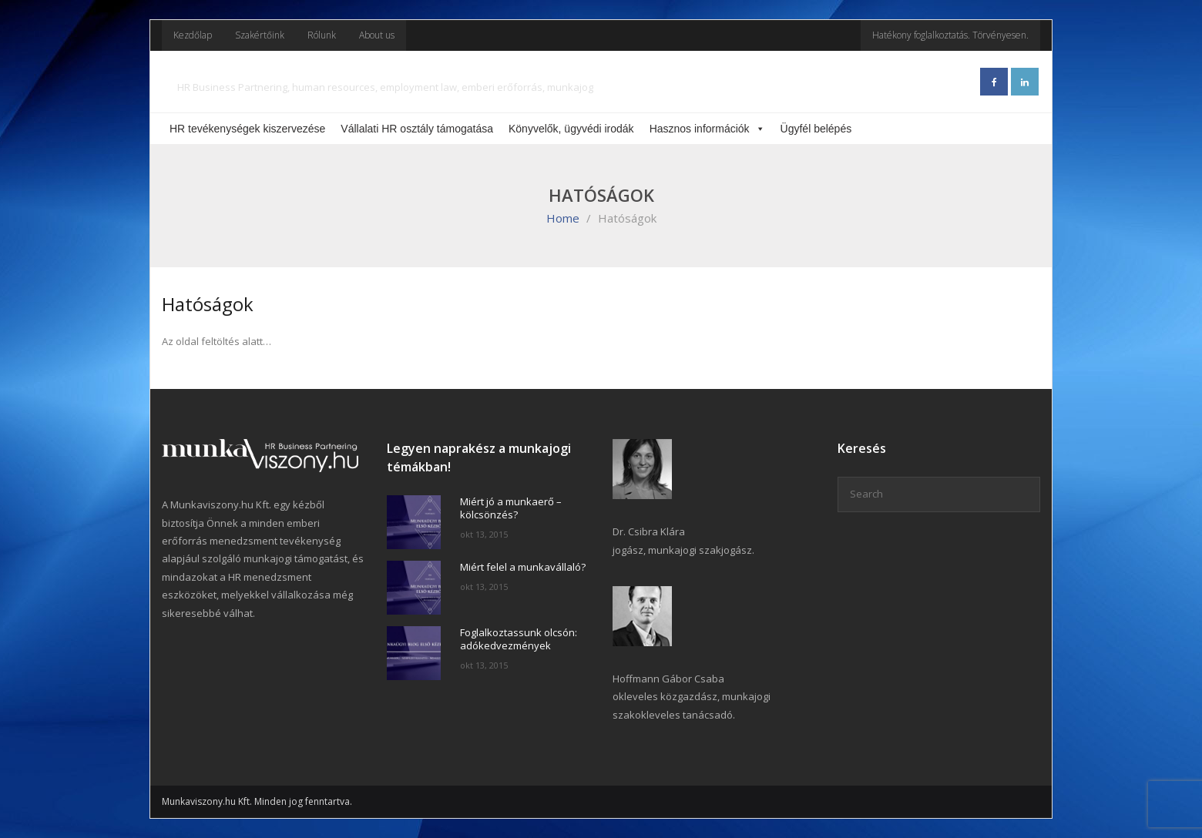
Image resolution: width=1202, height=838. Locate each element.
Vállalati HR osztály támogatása (417, 128)
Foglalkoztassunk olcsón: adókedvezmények (518, 639)
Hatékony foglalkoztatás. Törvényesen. (950, 35)
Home (562, 218)
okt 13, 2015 (484, 534)
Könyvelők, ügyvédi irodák (571, 128)
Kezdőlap (192, 35)
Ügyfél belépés (816, 128)
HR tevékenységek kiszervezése (247, 128)
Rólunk (321, 35)
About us (377, 35)
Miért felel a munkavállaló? (523, 567)
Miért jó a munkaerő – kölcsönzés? (511, 508)
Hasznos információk (707, 128)
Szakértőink (259, 35)
